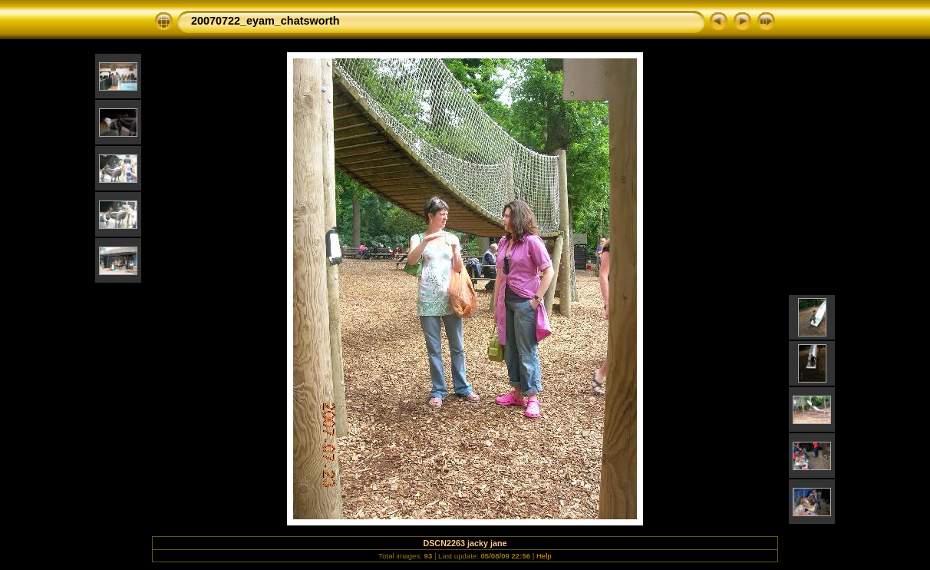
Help (544, 556)
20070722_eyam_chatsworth (265, 21)
